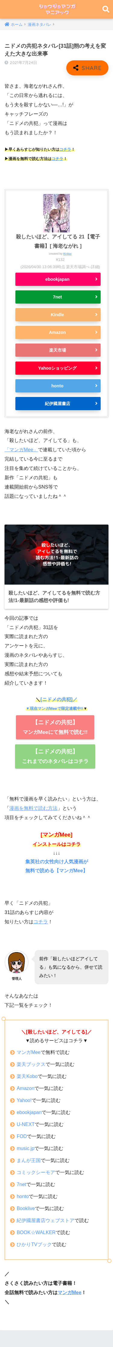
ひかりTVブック (34, 1244)
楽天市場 (57, 350)
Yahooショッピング (57, 368)
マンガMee (28, 1052)
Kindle (57, 314)
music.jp (25, 1148)
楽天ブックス (31, 1064)
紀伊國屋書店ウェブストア (45, 1220)
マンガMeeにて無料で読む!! (55, 727)
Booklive (26, 1208)
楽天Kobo (27, 1076)
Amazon (57, 332)
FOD (22, 1136)
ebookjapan (57, 279)
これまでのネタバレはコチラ (55, 756)
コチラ (65, 149)
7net (57, 297)
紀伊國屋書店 (57, 403)
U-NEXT (26, 1124)
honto (57, 385)
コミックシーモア (36, 1172)
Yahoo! (24, 1100)
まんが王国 (29, 1160)
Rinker (67, 253)
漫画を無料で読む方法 (33, 808)
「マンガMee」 (21, 449)
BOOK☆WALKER (36, 1232)
